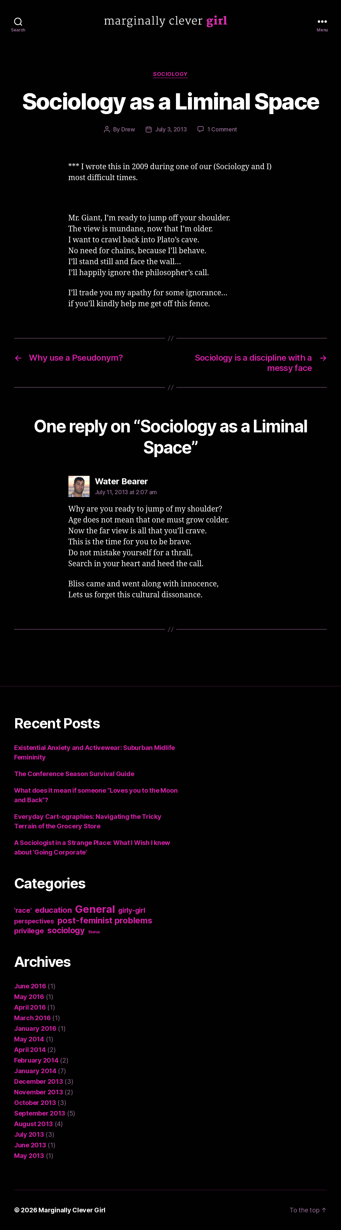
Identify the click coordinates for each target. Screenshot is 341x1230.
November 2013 (38, 1092)
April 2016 (29, 1007)
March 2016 (32, 1018)
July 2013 (29, 1134)
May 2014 (29, 1039)
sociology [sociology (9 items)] (66, 930)
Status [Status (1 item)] (94, 932)
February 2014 (36, 1060)
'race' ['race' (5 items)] (22, 910)
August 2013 (33, 1124)
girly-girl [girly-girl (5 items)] (131, 910)
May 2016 (29, 996)
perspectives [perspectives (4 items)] (34, 921)
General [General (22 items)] (95, 909)
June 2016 (30, 986)
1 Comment (222, 129)
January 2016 (35, 1028)
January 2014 (35, 1071)
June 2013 (30, 1145)
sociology (170, 74)
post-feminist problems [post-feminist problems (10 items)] (104, 920)
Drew (128, 129)
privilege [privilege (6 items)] (29, 930)
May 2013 (29, 1155)
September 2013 (39, 1113)
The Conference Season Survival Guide (74, 773)
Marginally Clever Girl (71, 1210)
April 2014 (29, 1049)
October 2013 (35, 1102)
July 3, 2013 (171, 129)
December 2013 (38, 1081)
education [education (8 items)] (53, 910)
